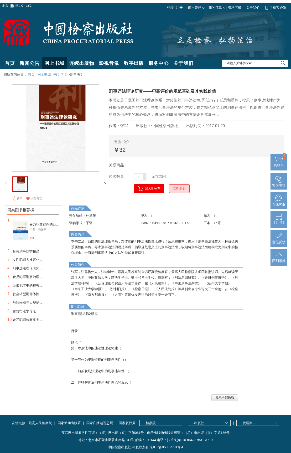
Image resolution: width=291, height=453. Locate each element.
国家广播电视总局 (99, 423)
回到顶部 (279, 259)
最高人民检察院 (40, 423)
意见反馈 (279, 240)
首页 (10, 63)
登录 (170, 8)
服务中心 (159, 63)
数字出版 (134, 63)
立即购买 (179, 188)
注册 (179, 8)
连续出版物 (81, 63)
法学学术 (60, 74)
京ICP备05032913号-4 (166, 447)
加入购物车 (153, 188)
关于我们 (253, 8)
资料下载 (235, 8)
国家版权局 (127, 423)
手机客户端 (278, 8)
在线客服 (279, 202)
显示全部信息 (224, 397)
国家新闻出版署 (69, 423)
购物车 (279, 163)
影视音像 (109, 63)
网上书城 (54, 63)
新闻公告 (30, 63)
